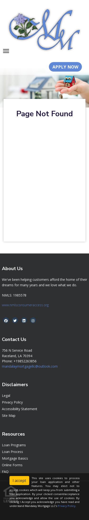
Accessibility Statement (19, 409)
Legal (6, 395)
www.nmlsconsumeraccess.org (25, 305)
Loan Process (12, 451)
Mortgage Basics (15, 458)
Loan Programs (14, 445)
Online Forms (12, 465)
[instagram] (33, 320)
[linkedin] (24, 320)
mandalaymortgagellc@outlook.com (30, 366)
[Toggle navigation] (6, 51)
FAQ (5, 471)
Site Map (8, 415)
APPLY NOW (65, 67)
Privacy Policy (12, 402)
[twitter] (15, 320)
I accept (19, 480)
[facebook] (6, 320)
